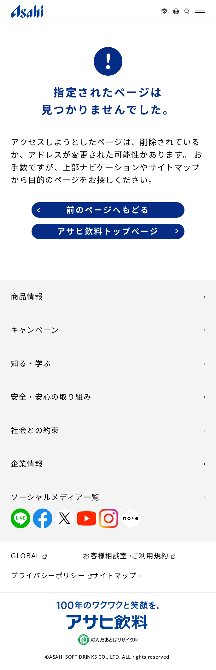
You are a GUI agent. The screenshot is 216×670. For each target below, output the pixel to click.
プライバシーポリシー (48, 575)
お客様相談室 (105, 555)
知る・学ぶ (31, 363)
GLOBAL (25, 555)
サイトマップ (114, 575)
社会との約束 (35, 430)
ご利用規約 (150, 555)
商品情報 (27, 296)
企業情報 (27, 464)
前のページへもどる (108, 209)
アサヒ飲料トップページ (108, 231)
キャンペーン (35, 330)
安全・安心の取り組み (51, 397)
